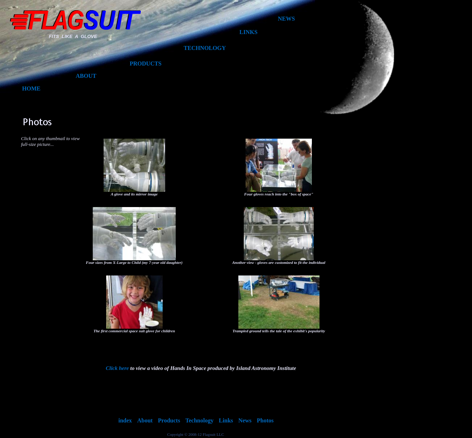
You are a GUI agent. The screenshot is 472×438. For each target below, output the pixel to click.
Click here (117, 368)
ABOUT (86, 76)
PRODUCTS (146, 63)
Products (169, 420)
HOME (31, 88)
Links (226, 420)
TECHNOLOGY (205, 48)
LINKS (248, 32)
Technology (199, 420)
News (244, 420)
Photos (265, 420)
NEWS (286, 19)
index (125, 420)
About (145, 420)
